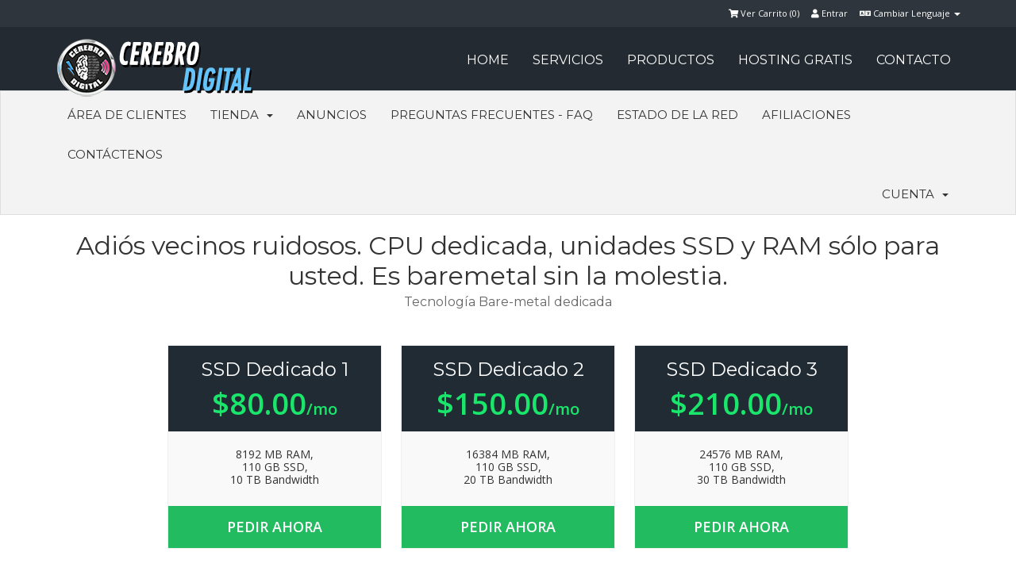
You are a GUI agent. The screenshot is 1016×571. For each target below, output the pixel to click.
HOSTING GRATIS (795, 59)
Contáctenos (115, 154)
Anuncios (332, 114)
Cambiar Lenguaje (910, 13)
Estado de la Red (677, 114)
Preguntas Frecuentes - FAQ (492, 114)
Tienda (241, 114)
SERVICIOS (568, 59)
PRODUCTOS (670, 59)
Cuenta (915, 193)
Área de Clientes (127, 114)
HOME (488, 59)
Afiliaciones (806, 114)
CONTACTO (913, 59)
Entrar (829, 13)
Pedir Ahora (274, 526)
